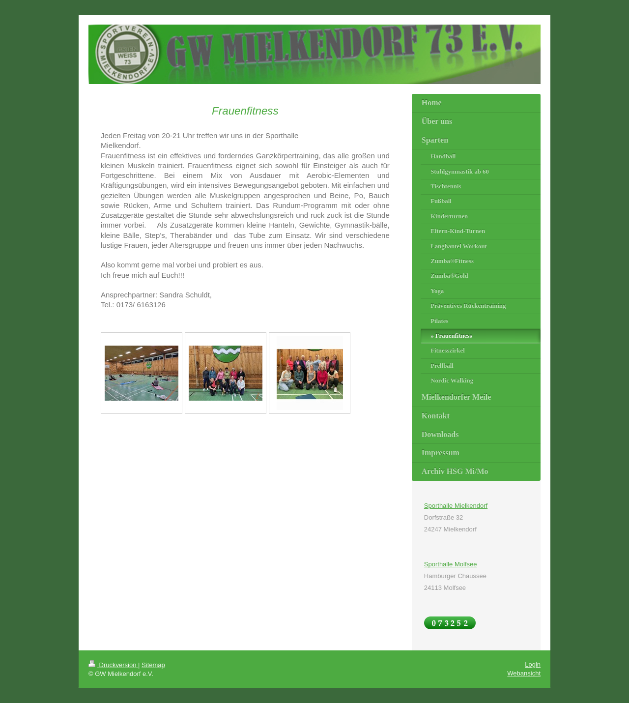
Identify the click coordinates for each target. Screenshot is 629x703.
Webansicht (524, 673)
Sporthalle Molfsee (450, 564)
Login (533, 664)
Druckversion (113, 665)
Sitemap (153, 665)
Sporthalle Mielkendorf (455, 505)
